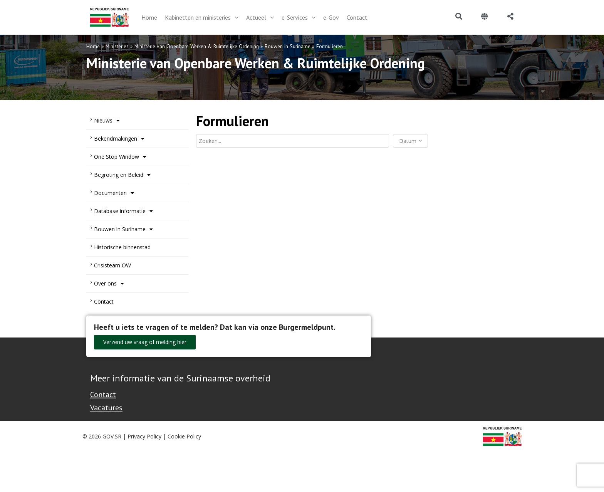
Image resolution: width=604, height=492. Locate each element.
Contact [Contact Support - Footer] (103, 395)
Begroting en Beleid (122, 174)
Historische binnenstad (122, 247)
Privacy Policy (144, 436)
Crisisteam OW (112, 265)
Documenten (114, 193)
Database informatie (123, 211)
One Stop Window (120, 156)
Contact (104, 301)
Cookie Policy (184, 436)
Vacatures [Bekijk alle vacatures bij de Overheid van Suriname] (106, 408)
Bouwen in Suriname (287, 46)
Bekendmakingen (119, 138)
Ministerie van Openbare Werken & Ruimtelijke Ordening (196, 46)
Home (93, 46)
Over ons (109, 283)
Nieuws (107, 120)
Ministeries (117, 46)
